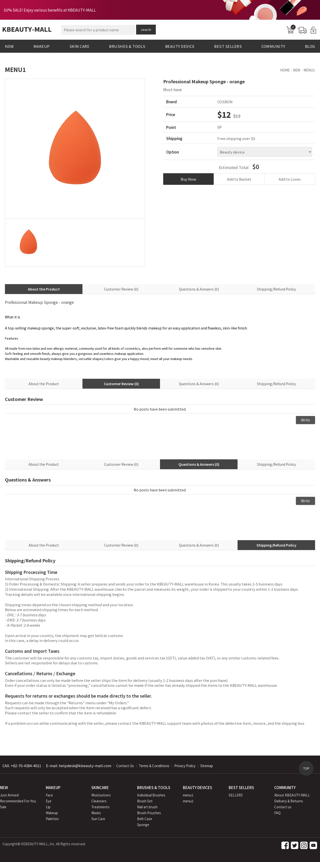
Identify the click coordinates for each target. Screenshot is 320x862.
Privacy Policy (184, 765)
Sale (3, 806)
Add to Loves (290, 179)
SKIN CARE (79, 46)
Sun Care (98, 818)
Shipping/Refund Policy (276, 289)
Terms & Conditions (154, 765)
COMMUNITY (273, 46)
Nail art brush (147, 806)
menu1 (188, 795)
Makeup (52, 812)
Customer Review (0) (121, 289)
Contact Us (125, 765)
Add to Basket (239, 179)
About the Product (44, 289)
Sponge (143, 824)
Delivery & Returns (288, 800)
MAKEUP (41, 46)
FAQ (277, 812)
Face (49, 795)
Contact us (282, 806)
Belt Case (144, 818)
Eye (48, 800)
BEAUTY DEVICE (180, 46)
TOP (306, 768)
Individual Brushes (151, 795)
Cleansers (99, 800)
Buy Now (188, 179)
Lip (48, 806)
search (146, 29)
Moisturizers (101, 795)
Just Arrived (9, 795)
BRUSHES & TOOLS (127, 46)
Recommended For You (18, 800)
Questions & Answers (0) (199, 289)
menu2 (188, 800)
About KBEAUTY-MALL (292, 795)
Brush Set (145, 800)
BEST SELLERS (228, 46)
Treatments (100, 806)
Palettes (52, 818)
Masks (96, 812)
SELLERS (236, 795)
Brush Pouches (149, 812)
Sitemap (206, 765)
